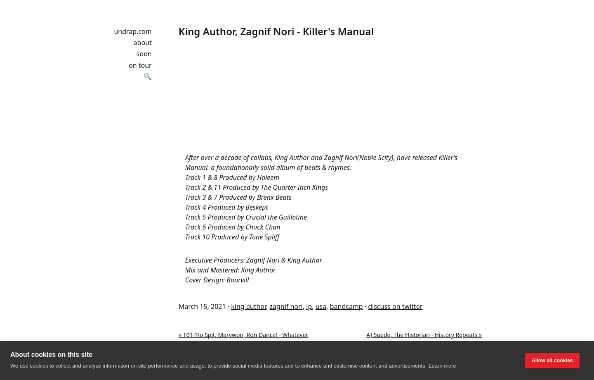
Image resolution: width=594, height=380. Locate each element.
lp (309, 306)
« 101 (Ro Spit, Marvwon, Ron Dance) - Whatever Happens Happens (244, 339)
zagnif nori (286, 306)
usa (321, 306)
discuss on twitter (395, 306)
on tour (140, 65)
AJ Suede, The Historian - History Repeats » (424, 335)
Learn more (442, 366)
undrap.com (132, 31)
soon (144, 53)
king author (248, 306)
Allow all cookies (552, 360)
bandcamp (346, 306)
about (143, 42)
